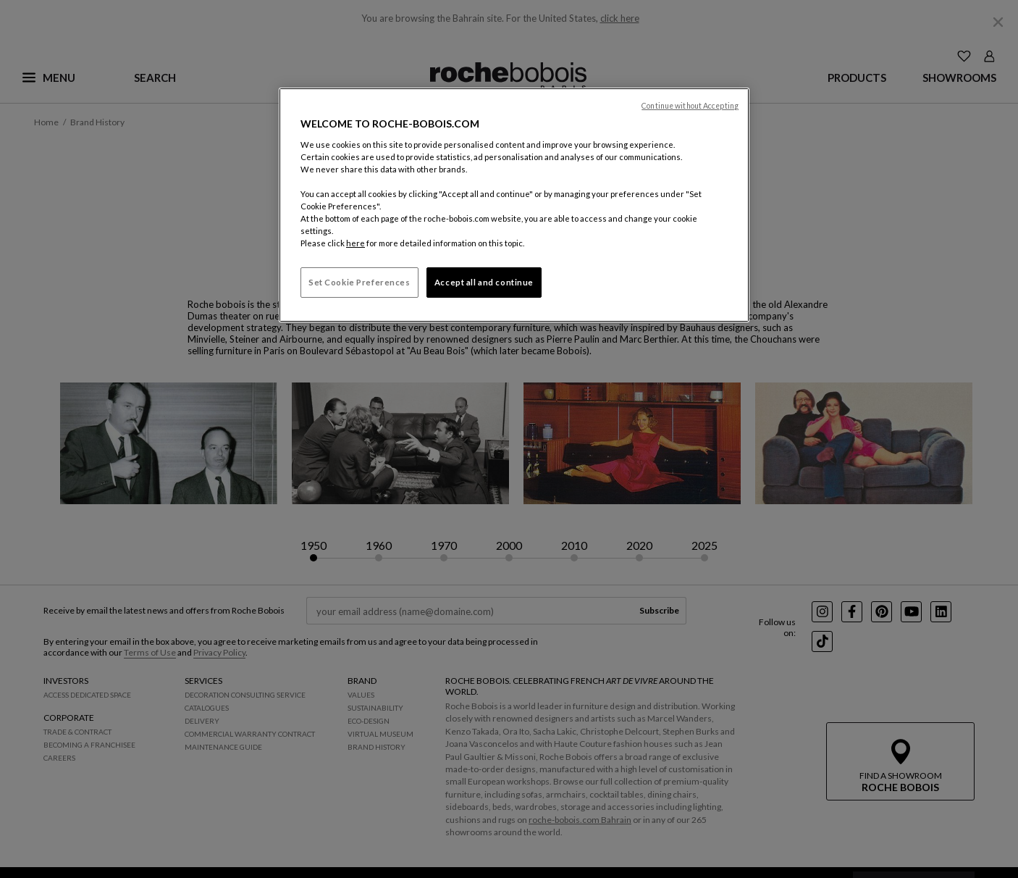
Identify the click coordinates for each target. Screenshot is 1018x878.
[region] (514, 205)
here (355, 243)
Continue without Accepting (690, 105)
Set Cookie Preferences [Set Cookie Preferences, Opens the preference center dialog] (359, 282)
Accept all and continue (484, 282)
